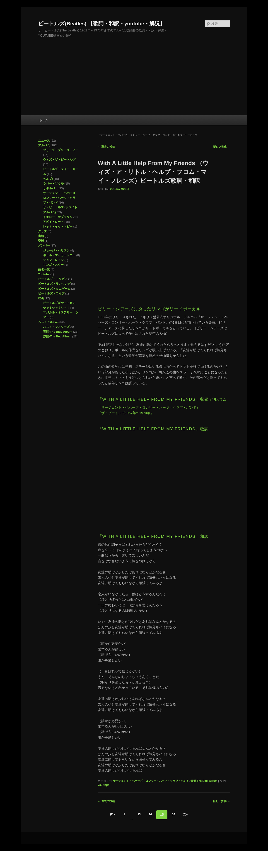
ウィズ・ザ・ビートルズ (59, 159)
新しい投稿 (221, 146)
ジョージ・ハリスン (56, 250)
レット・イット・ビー (57, 226)
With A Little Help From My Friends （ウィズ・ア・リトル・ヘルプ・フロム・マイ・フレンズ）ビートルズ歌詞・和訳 (153, 172)
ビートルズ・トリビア (53, 279)
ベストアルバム (48, 322)
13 (139, 814)
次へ (186, 814)
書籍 (41, 236)
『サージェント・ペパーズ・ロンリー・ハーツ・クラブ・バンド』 (149, 407)
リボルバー (50, 188)
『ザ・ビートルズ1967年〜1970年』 (126, 413)
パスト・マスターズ (56, 327)
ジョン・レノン (53, 260)
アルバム (44, 145)
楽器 (41, 240)
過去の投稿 (106, 146)
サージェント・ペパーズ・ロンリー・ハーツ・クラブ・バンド (151, 780)
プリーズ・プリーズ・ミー (60, 150)
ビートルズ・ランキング (54, 283)
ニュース (44, 140)
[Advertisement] (134, 81)
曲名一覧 (44, 269)
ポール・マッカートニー (59, 255)
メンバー (44, 245)
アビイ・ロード (53, 221)
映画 (41, 298)
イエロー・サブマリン (57, 217)
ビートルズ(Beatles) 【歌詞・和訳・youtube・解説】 (101, 23)
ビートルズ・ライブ (51, 293)
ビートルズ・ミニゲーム (54, 288)
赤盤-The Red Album (57, 336)
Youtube (44, 274)
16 (173, 814)
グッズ (42, 231)
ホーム (43, 120)
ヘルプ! (48, 178)
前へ (112, 814)
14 (150, 814)
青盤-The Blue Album (204, 780)
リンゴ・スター (53, 264)
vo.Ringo (103, 785)
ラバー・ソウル (53, 183)
